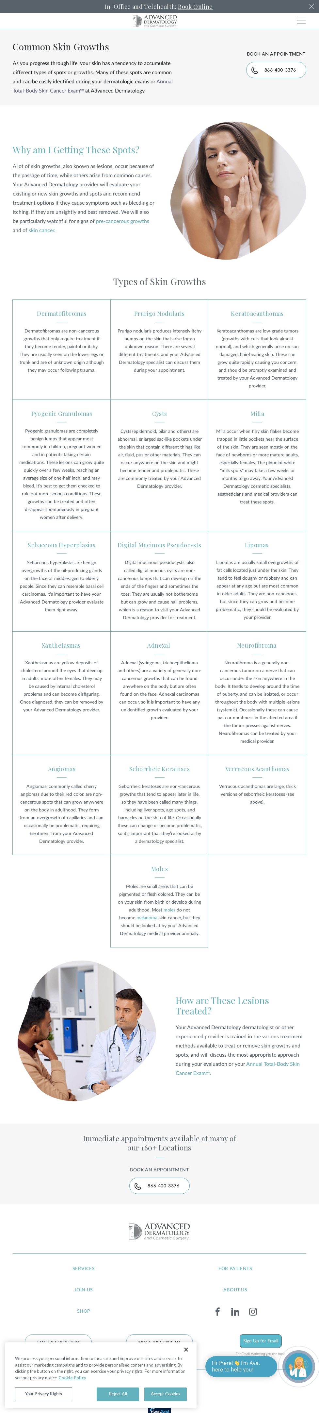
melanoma (146, 918)
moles (169, 910)
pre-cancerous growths (122, 221)
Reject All (118, 1394)
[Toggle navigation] (301, 20)
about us (235, 1290)
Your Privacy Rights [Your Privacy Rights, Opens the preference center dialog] (43, 1394)
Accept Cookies (166, 1394)
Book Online (195, 6)
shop (83, 1311)
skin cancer (41, 230)
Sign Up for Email (260, 1341)
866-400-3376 (280, 70)
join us (83, 1290)
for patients (235, 1269)
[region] (101, 1375)
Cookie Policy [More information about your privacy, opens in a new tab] (72, 1377)
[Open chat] (298, 1366)
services (83, 1269)
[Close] (186, 1349)
